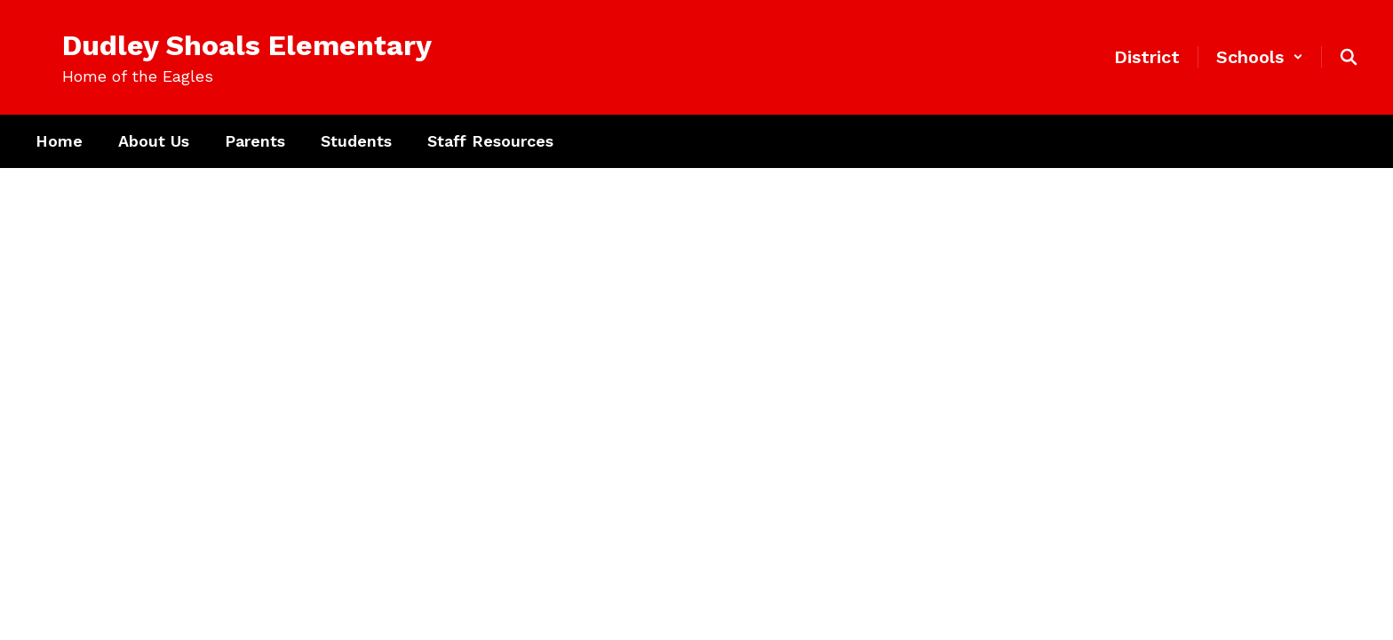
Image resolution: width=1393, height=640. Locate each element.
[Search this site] (1348, 57)
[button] (1259, 57)
